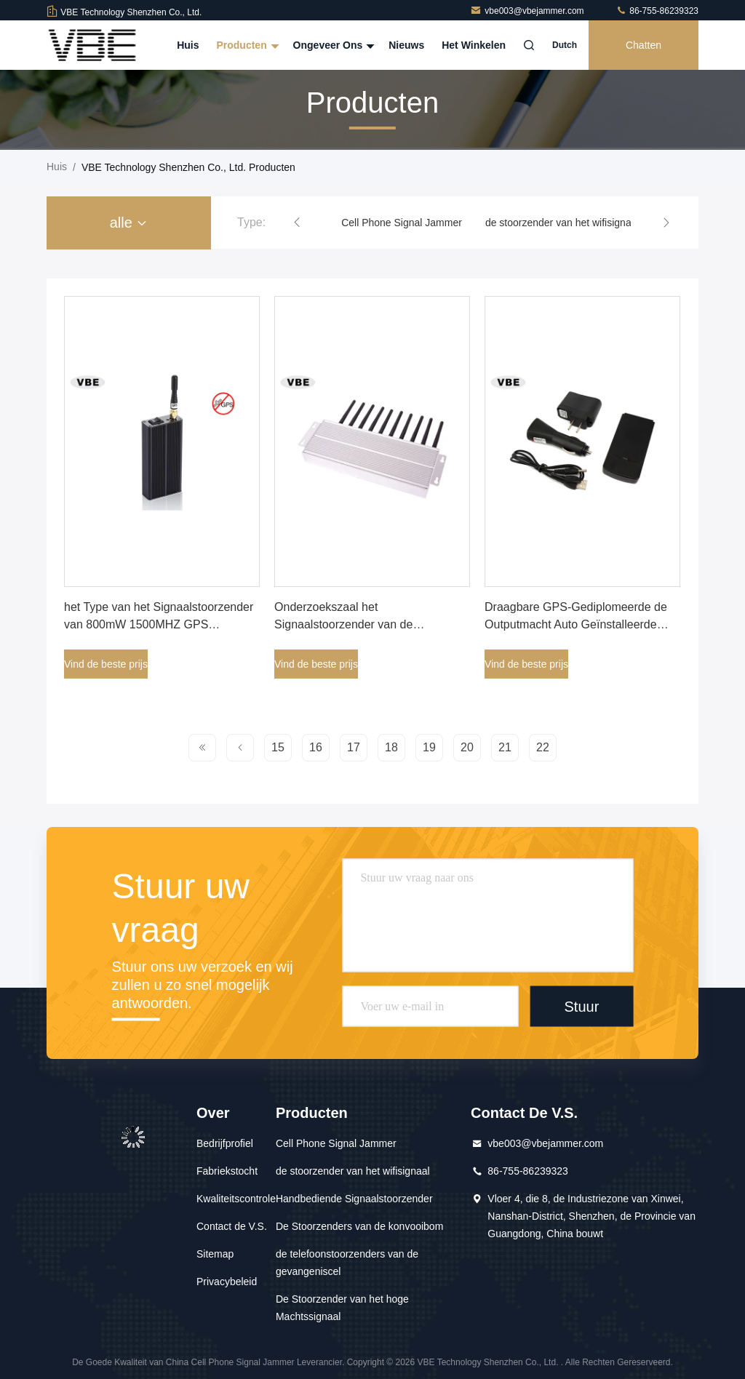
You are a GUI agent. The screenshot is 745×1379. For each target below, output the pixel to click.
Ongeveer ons (332, 45)
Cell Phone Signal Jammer (401, 222)
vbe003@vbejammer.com (528, 11)
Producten (245, 45)
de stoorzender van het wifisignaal (562, 222)
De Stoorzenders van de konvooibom (359, 1226)
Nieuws (406, 45)
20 (467, 747)
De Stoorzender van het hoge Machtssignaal (342, 1307)
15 (277, 747)
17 (353, 747)
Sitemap (215, 1254)
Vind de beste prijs (106, 664)
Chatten (643, 45)
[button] (297, 222)
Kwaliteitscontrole (236, 1198)
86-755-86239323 (656, 11)
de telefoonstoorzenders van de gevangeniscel (347, 1262)
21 (504, 747)
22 (542, 747)
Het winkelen (474, 45)
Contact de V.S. (231, 1226)
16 (315, 747)
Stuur (581, 1007)
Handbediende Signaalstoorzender (354, 1198)
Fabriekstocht (227, 1171)
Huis (188, 45)
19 (429, 747)
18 (391, 747)
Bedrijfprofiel (224, 1143)
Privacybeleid (226, 1281)
